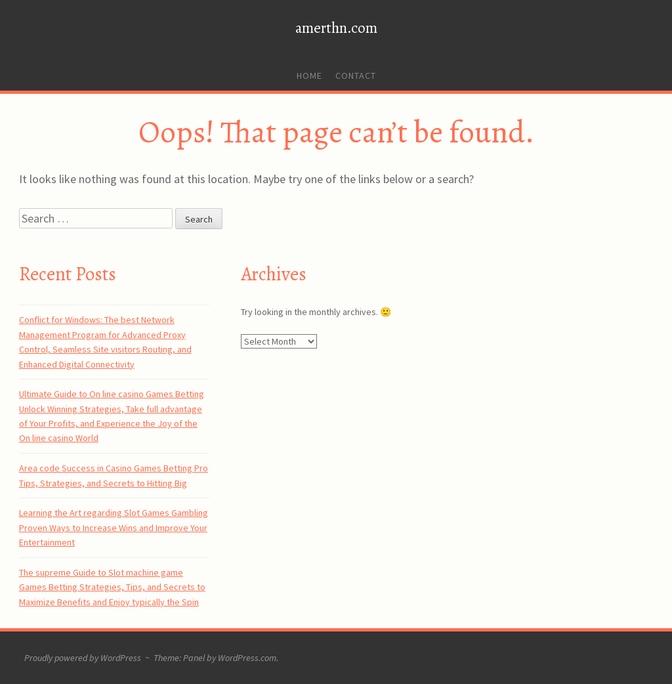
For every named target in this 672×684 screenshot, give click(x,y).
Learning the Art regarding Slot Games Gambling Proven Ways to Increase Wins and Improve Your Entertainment (113, 527)
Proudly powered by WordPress (82, 658)
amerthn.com (336, 28)
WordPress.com (247, 658)
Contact (355, 75)
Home (309, 75)
